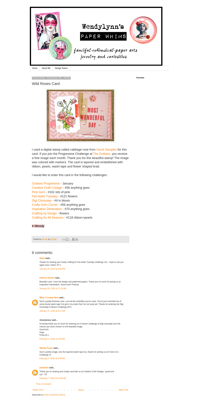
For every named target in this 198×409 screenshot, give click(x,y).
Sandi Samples (106, 149)
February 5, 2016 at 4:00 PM (52, 358)
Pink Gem (38, 192)
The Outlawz (101, 153)
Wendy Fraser (46, 348)
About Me (46, 68)
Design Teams (61, 68)
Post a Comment (43, 384)
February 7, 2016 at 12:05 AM (52, 378)
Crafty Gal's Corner (45, 204)
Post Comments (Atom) (54, 395)
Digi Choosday (42, 200)
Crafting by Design (44, 213)
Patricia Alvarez (46, 278)
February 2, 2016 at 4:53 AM (52, 339)
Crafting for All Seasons (48, 217)
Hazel (42, 258)
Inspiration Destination (47, 209)
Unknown (44, 367)
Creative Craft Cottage (47, 187)
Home (34, 68)
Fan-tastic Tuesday (45, 196)
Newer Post (38, 390)
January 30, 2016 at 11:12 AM (52, 288)
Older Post (123, 390)
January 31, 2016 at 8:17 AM (52, 311)
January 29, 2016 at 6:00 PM (52, 269)
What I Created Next (49, 297)
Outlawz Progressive (46, 183)
